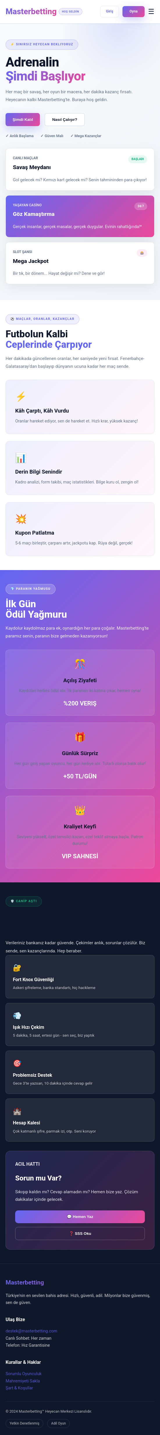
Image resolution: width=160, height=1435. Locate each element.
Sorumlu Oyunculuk (24, 1373)
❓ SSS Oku (80, 1233)
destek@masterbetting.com (31, 1331)
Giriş (109, 11)
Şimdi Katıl (23, 119)
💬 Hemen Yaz (80, 1216)
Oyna (133, 11)
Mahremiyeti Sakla (23, 1381)
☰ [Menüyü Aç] (151, 11)
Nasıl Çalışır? (64, 119)
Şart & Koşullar (19, 1388)
